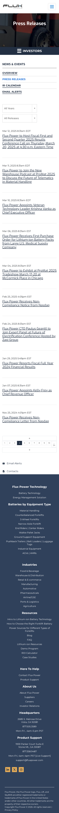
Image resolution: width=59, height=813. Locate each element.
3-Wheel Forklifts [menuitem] (29, 519)
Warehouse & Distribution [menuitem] (29, 575)
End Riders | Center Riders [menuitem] (29, 528)
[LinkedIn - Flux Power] (7, 769)
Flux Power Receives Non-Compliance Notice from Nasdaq (26, 303)
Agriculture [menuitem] (29, 606)
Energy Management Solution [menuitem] (29, 497)
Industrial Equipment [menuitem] (29, 548)
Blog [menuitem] (29, 635)
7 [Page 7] (34, 443)
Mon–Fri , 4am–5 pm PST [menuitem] (29, 730)
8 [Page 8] (39, 443)
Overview (9, 72)
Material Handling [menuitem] (29, 510)
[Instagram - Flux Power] (21, 769)
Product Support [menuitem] (29, 679)
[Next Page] (29, 450)
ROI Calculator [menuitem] (30, 653)
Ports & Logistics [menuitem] (29, 601)
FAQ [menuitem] (29, 639)
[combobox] (19, 108)
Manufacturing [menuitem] (29, 584)
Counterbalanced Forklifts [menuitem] (29, 515)
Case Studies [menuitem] (29, 657)
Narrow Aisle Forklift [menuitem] (29, 523)
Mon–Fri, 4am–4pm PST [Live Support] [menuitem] (29, 755)
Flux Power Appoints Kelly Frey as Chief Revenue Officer (27, 392)
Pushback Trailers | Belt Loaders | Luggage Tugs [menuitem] (29, 543)
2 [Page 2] (9, 443)
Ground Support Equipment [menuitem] (29, 537)
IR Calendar (11, 85)
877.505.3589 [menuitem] (29, 726)
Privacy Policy (11, 810)
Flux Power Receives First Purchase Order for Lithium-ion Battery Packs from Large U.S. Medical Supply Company (28, 241)
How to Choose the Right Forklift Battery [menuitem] (29, 623)
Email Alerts (12, 91)
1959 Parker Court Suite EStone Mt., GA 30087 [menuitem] (30, 745)
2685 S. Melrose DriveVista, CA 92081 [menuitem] (29, 721)
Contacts (12, 471)
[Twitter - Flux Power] (14, 769)
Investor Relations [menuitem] (29, 706)
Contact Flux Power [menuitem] (29, 675)
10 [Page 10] (49, 443)
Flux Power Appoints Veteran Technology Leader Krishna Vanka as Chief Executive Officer (29, 209)
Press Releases (13, 79)
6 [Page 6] (29, 443)
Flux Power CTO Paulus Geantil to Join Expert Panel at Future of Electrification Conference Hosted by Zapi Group (29, 334)
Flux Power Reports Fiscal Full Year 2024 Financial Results (27, 365)
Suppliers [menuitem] (29, 697)
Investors (29, 51)
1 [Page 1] (4, 443)
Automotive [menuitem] (29, 588)
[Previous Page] (29, 438)
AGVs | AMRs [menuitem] (29, 553)
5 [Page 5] (24, 443)
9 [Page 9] (44, 443)
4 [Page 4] (19, 443)
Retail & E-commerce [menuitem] (29, 579)
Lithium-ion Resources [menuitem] (29, 644)
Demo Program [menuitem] (29, 648)
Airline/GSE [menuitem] (29, 597)
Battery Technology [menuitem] (29, 493)
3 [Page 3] (14, 443)
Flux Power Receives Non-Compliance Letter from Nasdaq (25, 419)
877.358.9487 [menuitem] (29, 751)
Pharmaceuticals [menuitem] (29, 593)
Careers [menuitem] (29, 701)
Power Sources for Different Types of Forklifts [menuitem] (29, 629)
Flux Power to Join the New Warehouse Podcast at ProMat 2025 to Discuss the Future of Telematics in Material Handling (28, 176)
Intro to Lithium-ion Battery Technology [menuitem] (29, 619)
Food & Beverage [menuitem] (29, 571)
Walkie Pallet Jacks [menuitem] (29, 532)
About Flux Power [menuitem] (29, 692)
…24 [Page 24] (54, 444)
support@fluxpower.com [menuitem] (29, 760)
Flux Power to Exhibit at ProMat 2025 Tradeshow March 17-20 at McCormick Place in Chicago (29, 274)
